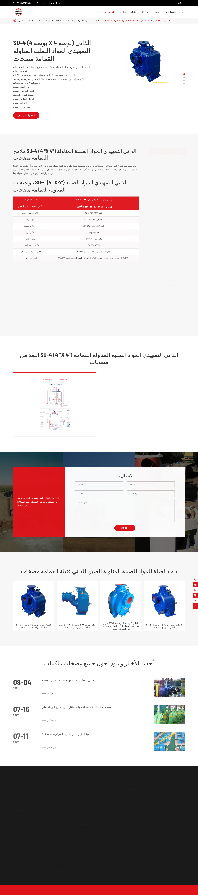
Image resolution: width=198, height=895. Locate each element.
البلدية (165, 804)
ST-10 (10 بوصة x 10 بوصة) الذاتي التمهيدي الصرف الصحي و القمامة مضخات (169, 211)
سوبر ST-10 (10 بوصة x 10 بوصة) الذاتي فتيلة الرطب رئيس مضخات (169, 279)
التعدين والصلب (130, 820)
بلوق (164, 829)
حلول (134, 12)
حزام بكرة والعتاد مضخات (84, 834)
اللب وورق (128, 825)
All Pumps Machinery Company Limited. (50, 892)
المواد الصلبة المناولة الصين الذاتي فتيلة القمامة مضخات (78, 20)
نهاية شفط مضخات (81, 795)
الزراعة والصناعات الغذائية (174, 795)
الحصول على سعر (26, 115)
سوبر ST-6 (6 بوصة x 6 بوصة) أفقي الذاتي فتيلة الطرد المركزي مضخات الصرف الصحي (169, 261)
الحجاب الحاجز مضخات (163, 304)
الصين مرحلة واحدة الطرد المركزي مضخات (91, 809)
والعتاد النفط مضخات (82, 829)
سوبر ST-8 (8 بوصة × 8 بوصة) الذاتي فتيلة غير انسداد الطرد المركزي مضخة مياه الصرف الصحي (167, 271)
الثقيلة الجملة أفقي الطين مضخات (27, 815)
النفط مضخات (159, 310)
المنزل (20, 20)
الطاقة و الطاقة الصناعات (173, 800)
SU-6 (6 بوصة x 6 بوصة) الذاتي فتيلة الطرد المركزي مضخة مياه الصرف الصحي (168, 236)
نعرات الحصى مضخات (22, 825)
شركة (145, 12)
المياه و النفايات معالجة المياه (136, 811)
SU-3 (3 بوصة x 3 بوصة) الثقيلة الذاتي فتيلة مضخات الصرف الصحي (168, 219)
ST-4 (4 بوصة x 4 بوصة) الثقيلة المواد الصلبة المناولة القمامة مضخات (168, 188)
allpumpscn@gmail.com (51, 3)
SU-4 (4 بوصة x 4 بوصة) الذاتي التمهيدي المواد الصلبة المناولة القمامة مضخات (137, 20)
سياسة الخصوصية (177, 892)
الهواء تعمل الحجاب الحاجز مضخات (27, 840)
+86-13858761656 (23, 3)
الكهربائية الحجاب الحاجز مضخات (27, 845)
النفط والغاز (129, 815)
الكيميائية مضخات (80, 804)
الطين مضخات (159, 292)
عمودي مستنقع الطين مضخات (26, 820)
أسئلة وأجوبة (168, 825)
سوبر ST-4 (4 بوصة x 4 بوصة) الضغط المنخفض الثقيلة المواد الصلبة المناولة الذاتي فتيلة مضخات (170, 253)
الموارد (156, 12)
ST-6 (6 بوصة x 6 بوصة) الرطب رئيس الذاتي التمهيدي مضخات (168, 195)
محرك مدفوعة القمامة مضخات (167, 285)
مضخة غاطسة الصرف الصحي (136, 795)
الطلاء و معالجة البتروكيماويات (136, 829)
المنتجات (110, 12)
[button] (184, 74)
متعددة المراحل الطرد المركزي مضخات (90, 814)
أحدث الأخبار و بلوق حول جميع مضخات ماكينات (99, 663)
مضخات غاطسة (159, 316)
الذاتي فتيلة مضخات (44, 20)
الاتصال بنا (170, 12)
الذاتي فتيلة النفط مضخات (84, 839)
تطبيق (123, 12)
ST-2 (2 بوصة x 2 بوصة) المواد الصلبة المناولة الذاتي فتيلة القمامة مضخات (169, 173)
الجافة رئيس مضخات (82, 800)
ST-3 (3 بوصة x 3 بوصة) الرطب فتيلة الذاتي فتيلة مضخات (168, 181)
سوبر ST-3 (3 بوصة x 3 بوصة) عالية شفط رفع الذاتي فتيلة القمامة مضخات (170, 244)
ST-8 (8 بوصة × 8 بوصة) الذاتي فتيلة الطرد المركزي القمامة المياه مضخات (169, 202)
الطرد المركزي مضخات (163, 298)
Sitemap (162, 892)
